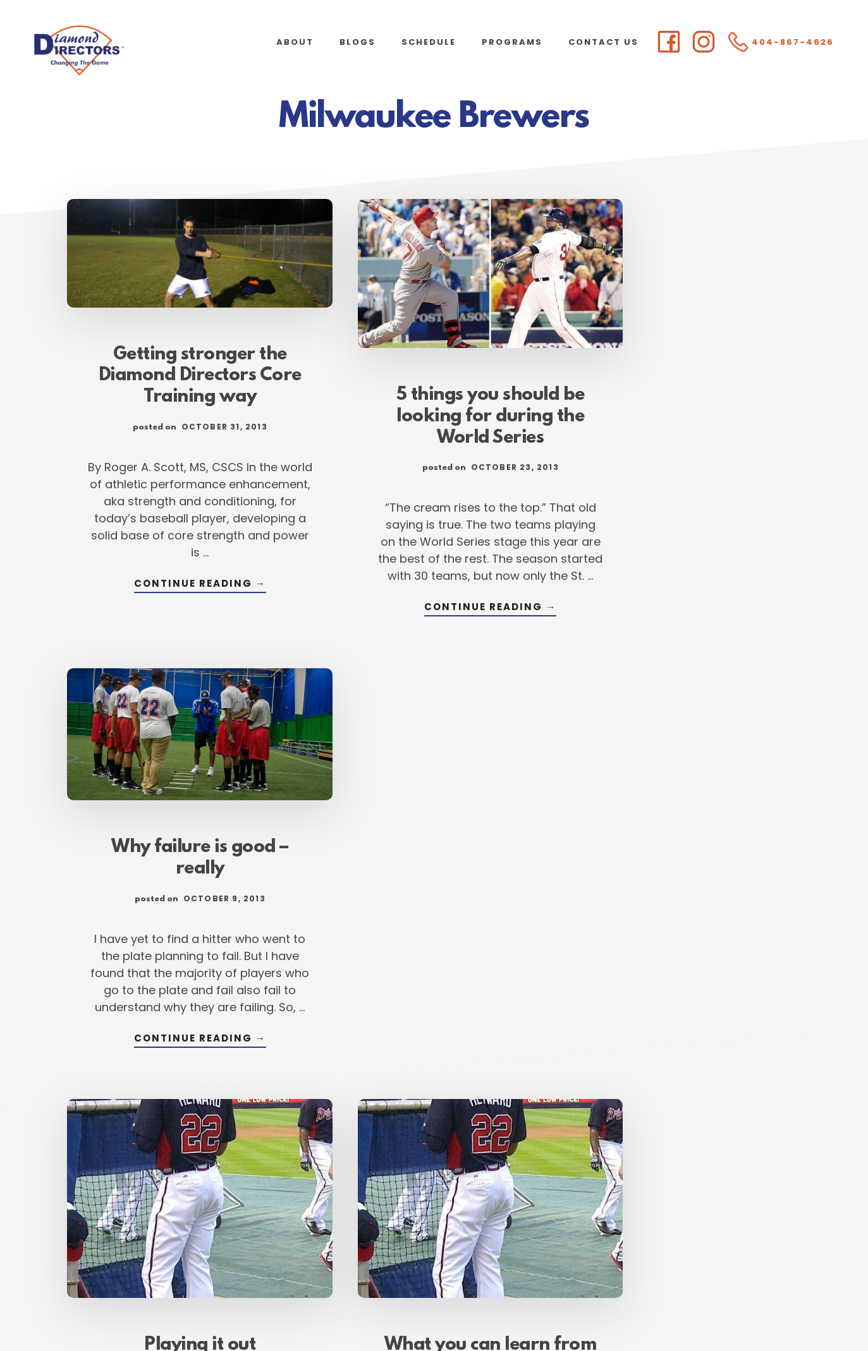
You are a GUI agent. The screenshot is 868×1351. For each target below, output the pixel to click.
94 (524, 1203)
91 (403, 1203)
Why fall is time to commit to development (687, 878)
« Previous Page (242, 1203)
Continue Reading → (181, 569)
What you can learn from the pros (434, 910)
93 (483, 1203)
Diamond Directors (126, 50)
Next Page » (636, 1203)
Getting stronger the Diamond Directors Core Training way (181, 360)
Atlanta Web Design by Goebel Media (534, 1307)
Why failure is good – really (687, 371)
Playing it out (180, 899)
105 (575, 1203)
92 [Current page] (443, 1203)
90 (364, 1203)
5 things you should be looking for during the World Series (433, 396)
